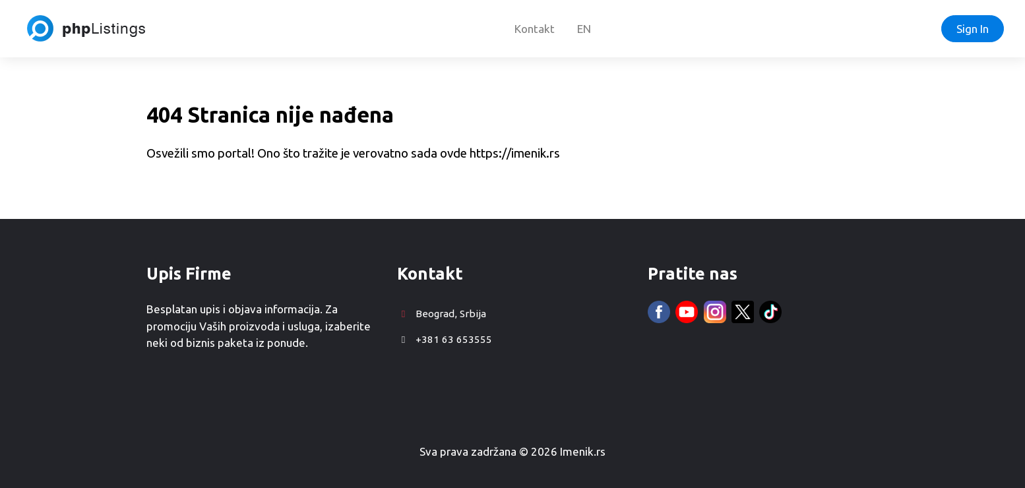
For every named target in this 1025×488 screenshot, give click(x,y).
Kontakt (534, 28)
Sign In (972, 28)
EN (584, 28)
